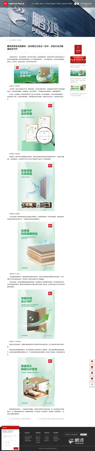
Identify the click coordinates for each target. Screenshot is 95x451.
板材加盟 (55, 437)
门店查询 (55, 440)
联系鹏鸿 (69, 3)
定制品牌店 (27, 438)
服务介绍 (38, 437)
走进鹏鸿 (37, 3)
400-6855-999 (85, 4)
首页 (32, 3)
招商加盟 (64, 3)
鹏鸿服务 (53, 3)
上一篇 (19, 418)
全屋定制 (47, 3)
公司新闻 (19, 40)
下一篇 (51, 418)
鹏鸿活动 (47, 440)
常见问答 (38, 442)
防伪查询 (38, 438)
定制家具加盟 (56, 438)
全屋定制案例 (28, 440)
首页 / (10, 40)
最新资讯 (58, 3)
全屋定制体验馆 (28, 437)
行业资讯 (47, 437)
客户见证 (38, 440)
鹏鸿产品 (42, 3)
